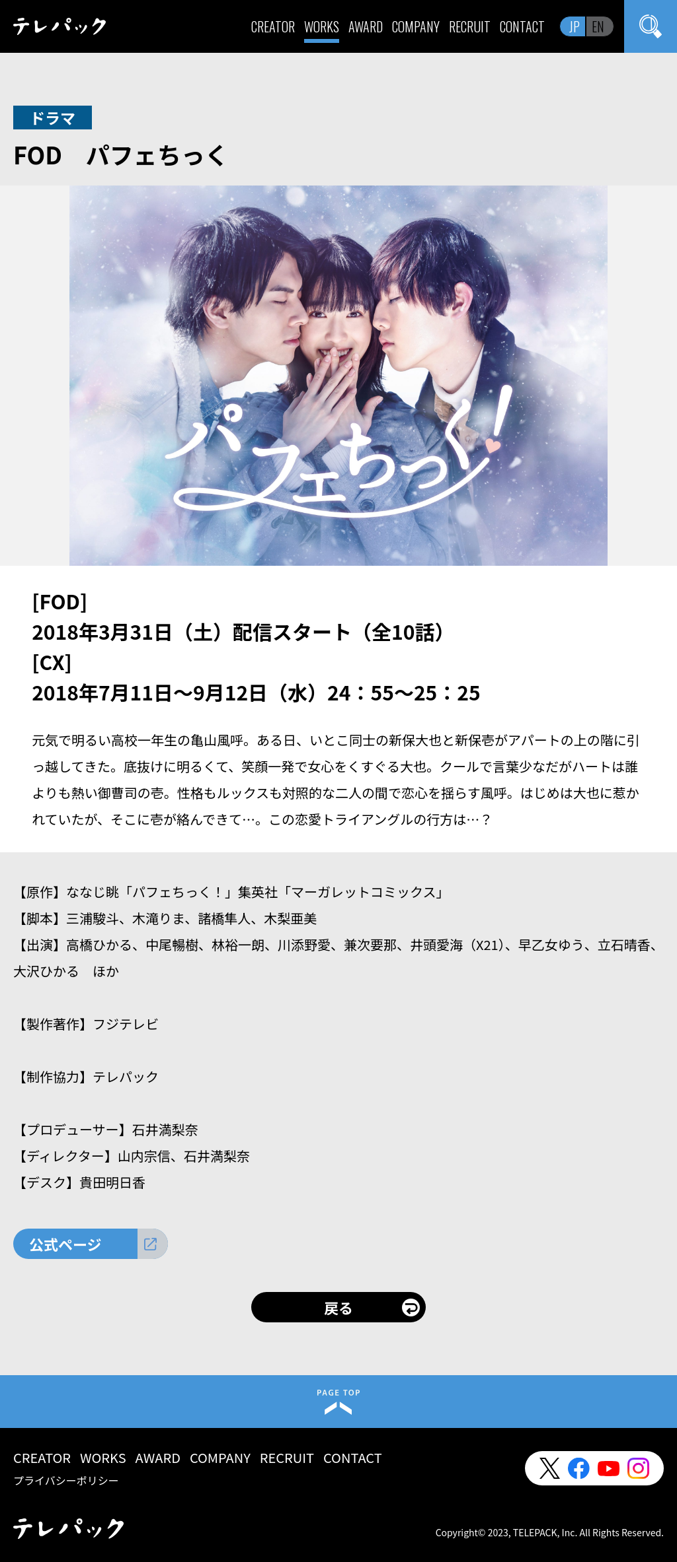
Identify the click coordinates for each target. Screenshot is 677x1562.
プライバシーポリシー (66, 1480)
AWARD (365, 26)
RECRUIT (470, 26)
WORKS (321, 26)
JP (574, 26)
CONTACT (522, 26)
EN (598, 26)
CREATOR (273, 26)
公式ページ (65, 1243)
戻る (338, 1307)
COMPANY (416, 26)
